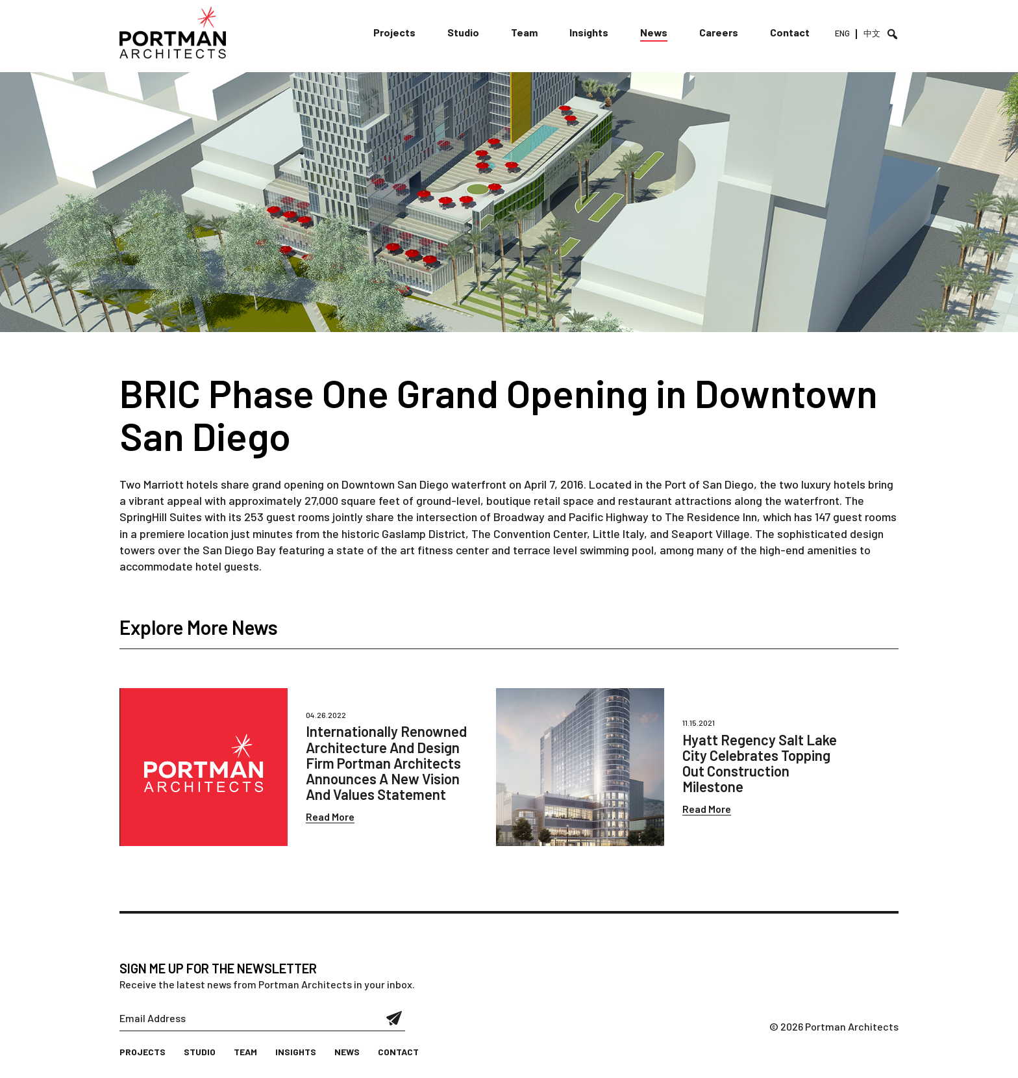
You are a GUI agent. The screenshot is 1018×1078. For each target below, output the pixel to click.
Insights (588, 32)
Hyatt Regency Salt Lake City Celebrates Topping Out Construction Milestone (759, 763)
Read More (330, 816)
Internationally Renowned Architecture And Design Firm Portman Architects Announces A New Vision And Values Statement (386, 762)
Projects (394, 32)
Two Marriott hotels (168, 484)
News (653, 32)
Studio (463, 32)
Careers (718, 32)
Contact (790, 32)
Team (524, 32)
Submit (394, 1018)
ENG (842, 33)
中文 (871, 33)
